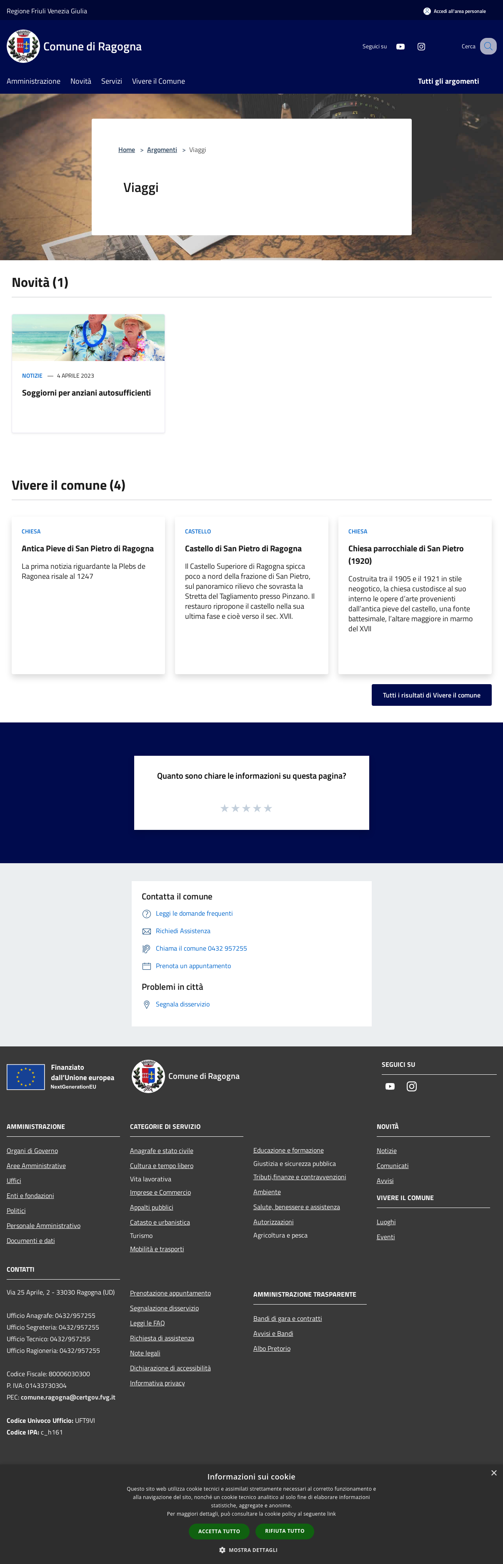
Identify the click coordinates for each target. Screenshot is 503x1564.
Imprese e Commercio (160, 1192)
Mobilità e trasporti (157, 1249)
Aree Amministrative (36, 1166)
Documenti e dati (31, 1240)
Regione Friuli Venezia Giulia (47, 11)
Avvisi (385, 1180)
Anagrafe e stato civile (161, 1151)
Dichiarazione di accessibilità (170, 1368)
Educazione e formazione (288, 1150)
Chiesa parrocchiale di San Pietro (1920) (406, 554)
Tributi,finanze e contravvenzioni (299, 1177)
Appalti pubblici (151, 1207)
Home (126, 149)
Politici (16, 1210)
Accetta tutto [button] (219, 1531)
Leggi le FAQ (147, 1323)
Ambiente (267, 1192)
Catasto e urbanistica (160, 1222)
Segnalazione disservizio (164, 1308)
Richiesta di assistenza (162, 1338)
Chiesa (31, 531)
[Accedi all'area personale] (455, 11)
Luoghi (386, 1222)
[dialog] (251, 1514)
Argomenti (162, 149)
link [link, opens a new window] (331, 1513)
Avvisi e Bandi (273, 1333)
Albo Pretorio (271, 1348)
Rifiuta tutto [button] (285, 1530)
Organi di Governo (32, 1151)
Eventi (386, 1237)
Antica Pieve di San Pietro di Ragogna (88, 548)
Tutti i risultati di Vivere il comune (431, 695)
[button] (251, 1550)
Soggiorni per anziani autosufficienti (86, 392)
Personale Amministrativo (43, 1225)
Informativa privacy (157, 1383)
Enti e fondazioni (30, 1195)
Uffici (14, 1180)
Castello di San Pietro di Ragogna (243, 548)
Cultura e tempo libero (161, 1166)
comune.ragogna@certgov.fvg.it (68, 1397)
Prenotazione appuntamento (170, 1293)
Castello (198, 531)
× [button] (493, 1473)
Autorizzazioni (273, 1222)
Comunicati (393, 1166)
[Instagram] (412, 46)
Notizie (32, 375)
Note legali (145, 1353)
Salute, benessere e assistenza (296, 1207)
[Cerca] (487, 46)
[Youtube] (391, 46)
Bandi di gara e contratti (287, 1318)
